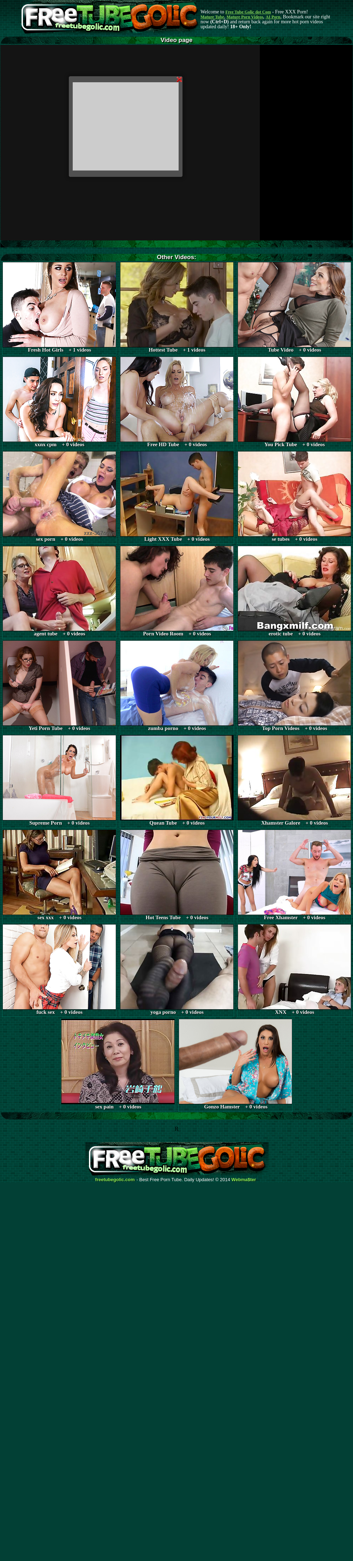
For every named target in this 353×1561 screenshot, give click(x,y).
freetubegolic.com (115, 1179)
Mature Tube (212, 16)
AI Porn (273, 16)
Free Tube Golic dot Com (248, 12)
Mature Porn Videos (245, 16)
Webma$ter (244, 1179)
